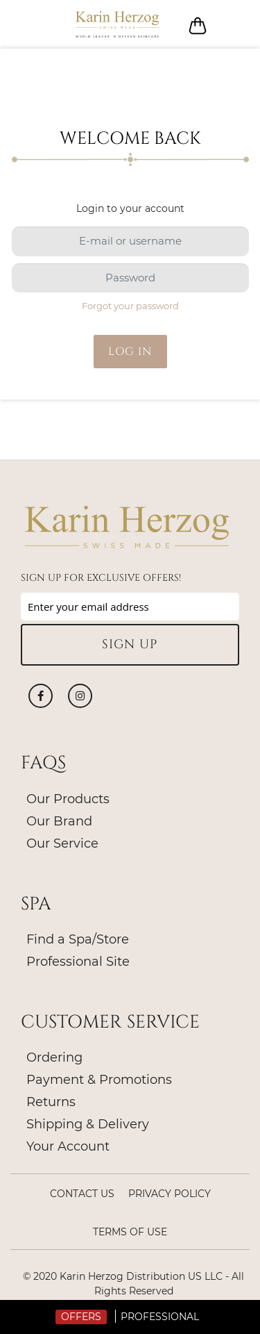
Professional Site (78, 961)
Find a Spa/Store (77, 939)
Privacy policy (169, 1193)
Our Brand (59, 821)
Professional (160, 1316)
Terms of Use (130, 1232)
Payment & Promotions (99, 1079)
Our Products (68, 799)
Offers (81, 1316)
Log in (230, 25)
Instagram (80, 696)
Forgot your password (130, 305)
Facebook (40, 696)
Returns (51, 1102)
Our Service (62, 843)
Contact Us (82, 1193)
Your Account (68, 1146)
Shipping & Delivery (87, 1124)
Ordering (54, 1057)
